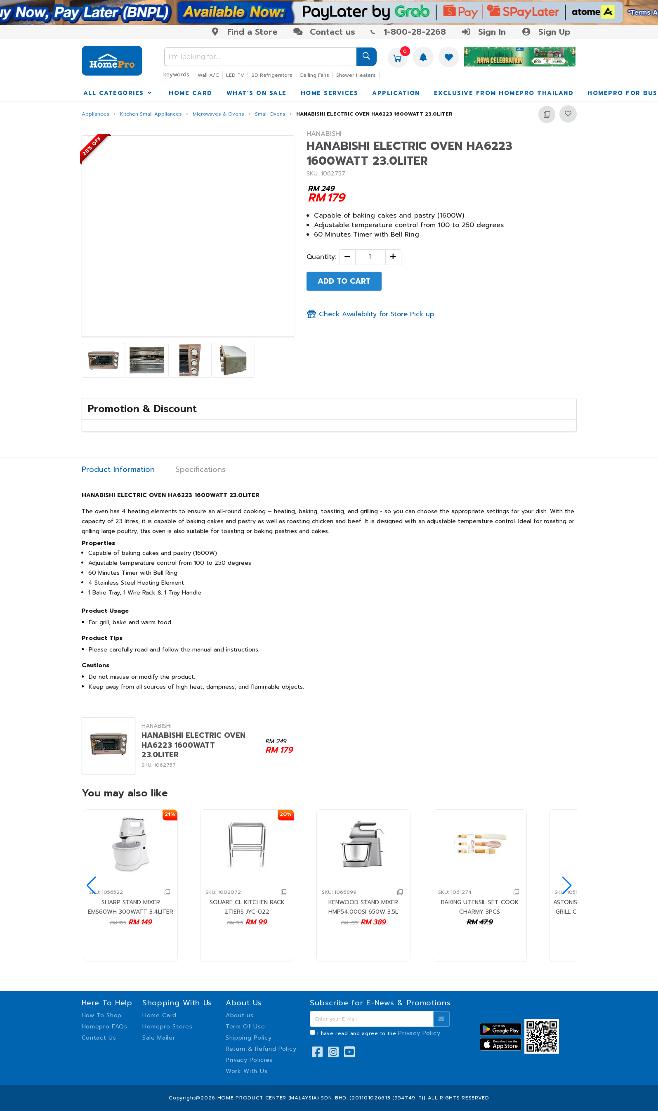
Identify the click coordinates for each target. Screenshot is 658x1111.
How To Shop (102, 1015)
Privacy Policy (419, 1033)
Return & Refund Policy (261, 1049)
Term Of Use (245, 1026)
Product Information (118, 469)
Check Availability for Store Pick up (370, 314)
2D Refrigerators (271, 75)
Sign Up (545, 32)
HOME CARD (190, 93)
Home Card (159, 1015)
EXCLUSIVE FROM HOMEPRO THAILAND (504, 93)
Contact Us (99, 1037)
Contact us (324, 32)
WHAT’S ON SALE (256, 93)
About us (240, 1015)
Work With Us (246, 1071)
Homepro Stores (167, 1026)
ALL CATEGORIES (118, 93)
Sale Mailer (158, 1037)
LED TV (235, 75)
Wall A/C (208, 75)
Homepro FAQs (104, 1026)
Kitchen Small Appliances (151, 114)
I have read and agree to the (378, 1033)
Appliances (95, 114)
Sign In (483, 32)
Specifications (200, 469)
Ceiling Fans (314, 75)
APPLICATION (396, 93)
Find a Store (244, 32)
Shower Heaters (356, 75)
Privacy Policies (249, 1060)
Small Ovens (270, 114)
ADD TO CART (344, 281)
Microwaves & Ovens (218, 114)
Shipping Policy (249, 1037)
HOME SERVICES (329, 93)
